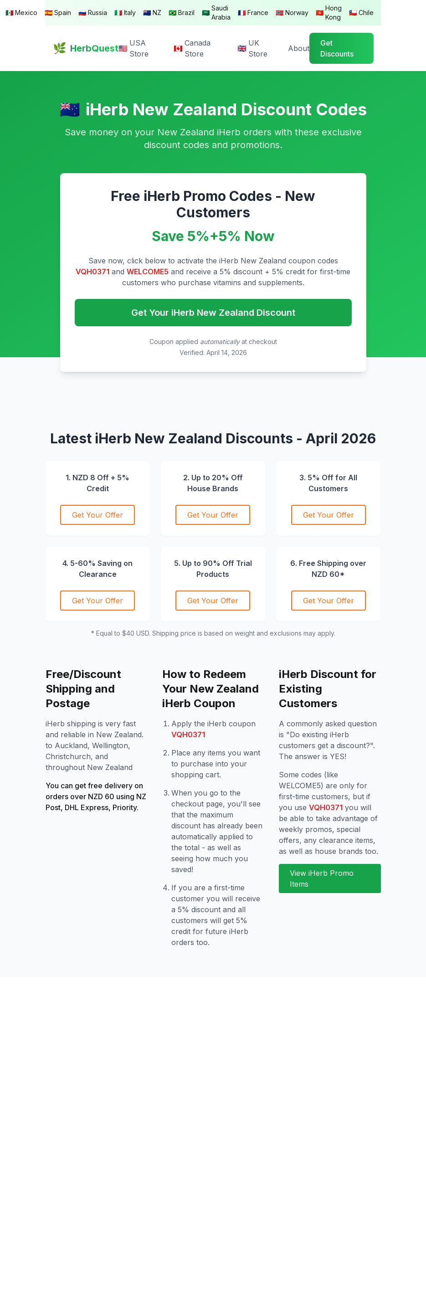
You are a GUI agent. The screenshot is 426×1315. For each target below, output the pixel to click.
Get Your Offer (97, 514)
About (298, 48)
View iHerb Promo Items (322, 878)
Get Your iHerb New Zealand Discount (213, 312)
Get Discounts (337, 48)
